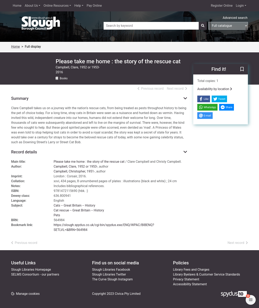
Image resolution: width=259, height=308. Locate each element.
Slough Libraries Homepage (31, 269)
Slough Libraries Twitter (109, 274)
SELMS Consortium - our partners (35, 274)
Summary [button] (20, 98)
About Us (31, 6)
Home (17, 6)
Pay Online (94, 6)
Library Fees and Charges (191, 269)
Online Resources (56, 6)
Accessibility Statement (190, 284)
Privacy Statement (186, 279)
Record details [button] (24, 152)
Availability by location (214, 89)
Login (240, 6)
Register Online (222, 6)
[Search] (203, 26)
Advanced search (235, 18)
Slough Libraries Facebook (111, 269)
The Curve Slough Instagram (112, 279)
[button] (242, 69)
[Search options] (228, 26)
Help (77, 6)
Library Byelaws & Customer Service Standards (206, 274)
